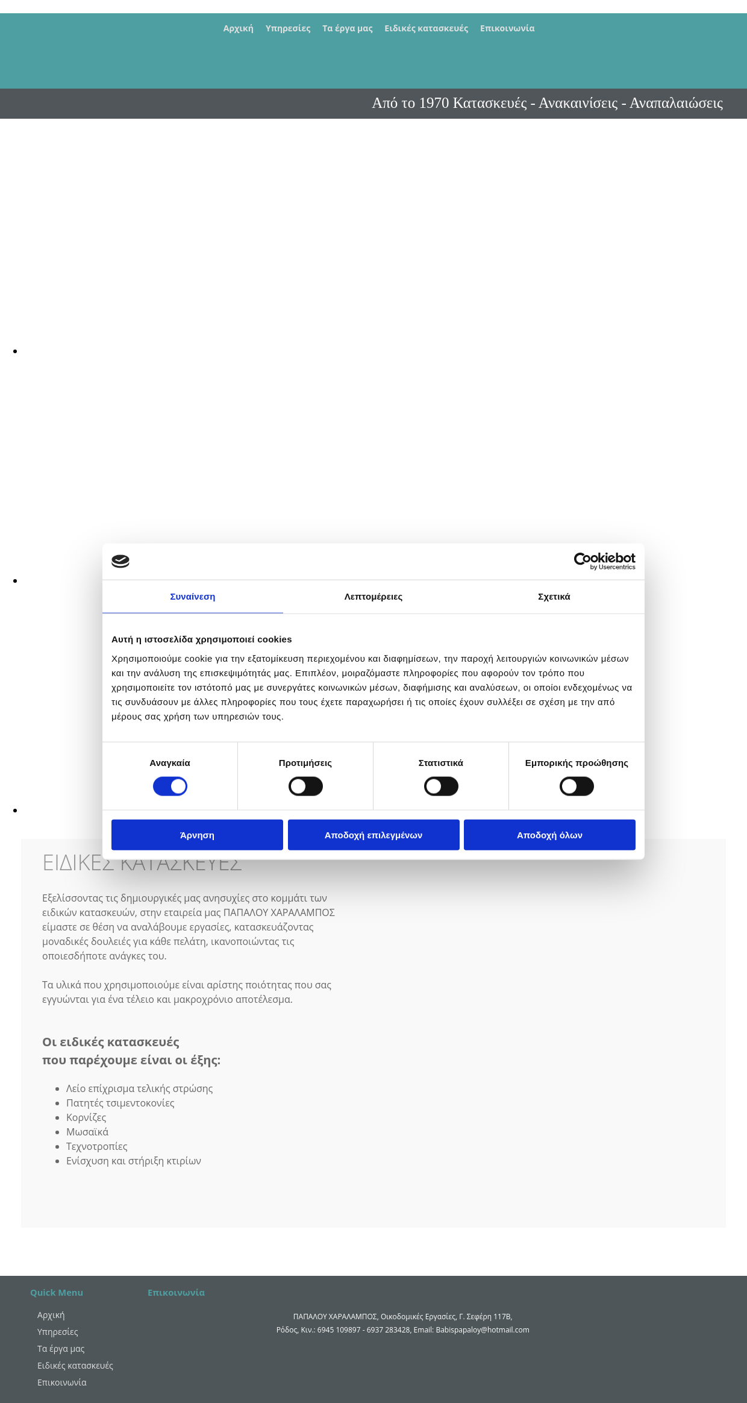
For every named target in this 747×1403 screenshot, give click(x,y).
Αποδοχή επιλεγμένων (374, 834)
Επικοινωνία (507, 28)
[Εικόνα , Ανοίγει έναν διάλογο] (385, 350)
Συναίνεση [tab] (192, 596)
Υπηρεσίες (288, 28)
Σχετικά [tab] (554, 596)
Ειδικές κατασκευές (426, 28)
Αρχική (238, 28)
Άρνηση (197, 834)
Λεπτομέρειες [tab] (374, 596)
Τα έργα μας (347, 28)
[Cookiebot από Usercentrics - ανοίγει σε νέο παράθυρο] (583, 562)
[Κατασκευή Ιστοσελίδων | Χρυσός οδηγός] (157, 1351)
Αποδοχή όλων (550, 834)
